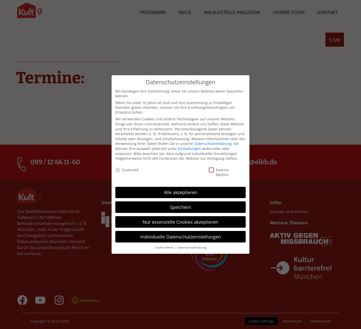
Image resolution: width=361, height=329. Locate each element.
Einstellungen (189, 145)
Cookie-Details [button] (164, 244)
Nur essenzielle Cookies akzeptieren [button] (180, 218)
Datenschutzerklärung (213, 140)
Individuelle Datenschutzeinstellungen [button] (180, 233)
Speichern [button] (180, 203)
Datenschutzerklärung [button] (191, 244)
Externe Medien (213, 169)
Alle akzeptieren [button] (180, 189)
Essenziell (118, 166)
